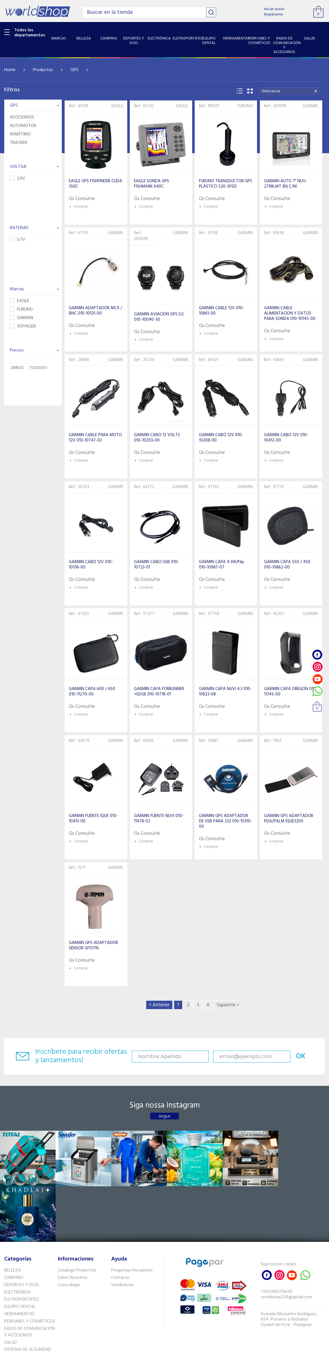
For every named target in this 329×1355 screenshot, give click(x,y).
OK (299, 1056)
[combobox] (290, 91)
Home (10, 70)
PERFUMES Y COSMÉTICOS (29, 1265)
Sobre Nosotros (72, 1221)
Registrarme (273, 14)
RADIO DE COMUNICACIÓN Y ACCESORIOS (29, 1276)
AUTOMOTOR (23, 125)
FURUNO (21, 309)
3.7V (17, 240)
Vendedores (122, 1229)
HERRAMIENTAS (19, 1258)
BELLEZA (12, 1214)
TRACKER (18, 142)
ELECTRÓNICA (17, 1236)
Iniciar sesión (274, 9)
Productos (43, 70)
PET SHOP (13, 1308)
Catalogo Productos (77, 1214)
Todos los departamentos (29, 33)
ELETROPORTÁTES (21, 1243)
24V (17, 178)
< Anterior (159, 1005)
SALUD (10, 1286)
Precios (34, 350)
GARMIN (21, 318)
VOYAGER (23, 326)
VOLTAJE (34, 166)
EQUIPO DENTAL (20, 1251)
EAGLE (19, 301)
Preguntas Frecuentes (132, 1214)
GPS (74, 70)
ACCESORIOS (22, 117)
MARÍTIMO (20, 134)
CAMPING (13, 1221)
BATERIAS (34, 228)
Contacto (120, 1221)
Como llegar (69, 1229)
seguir (165, 1116)
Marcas (34, 289)
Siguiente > (228, 1005)
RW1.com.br (183, 1348)
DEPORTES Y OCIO (21, 1229)
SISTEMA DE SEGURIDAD (27, 1293)
